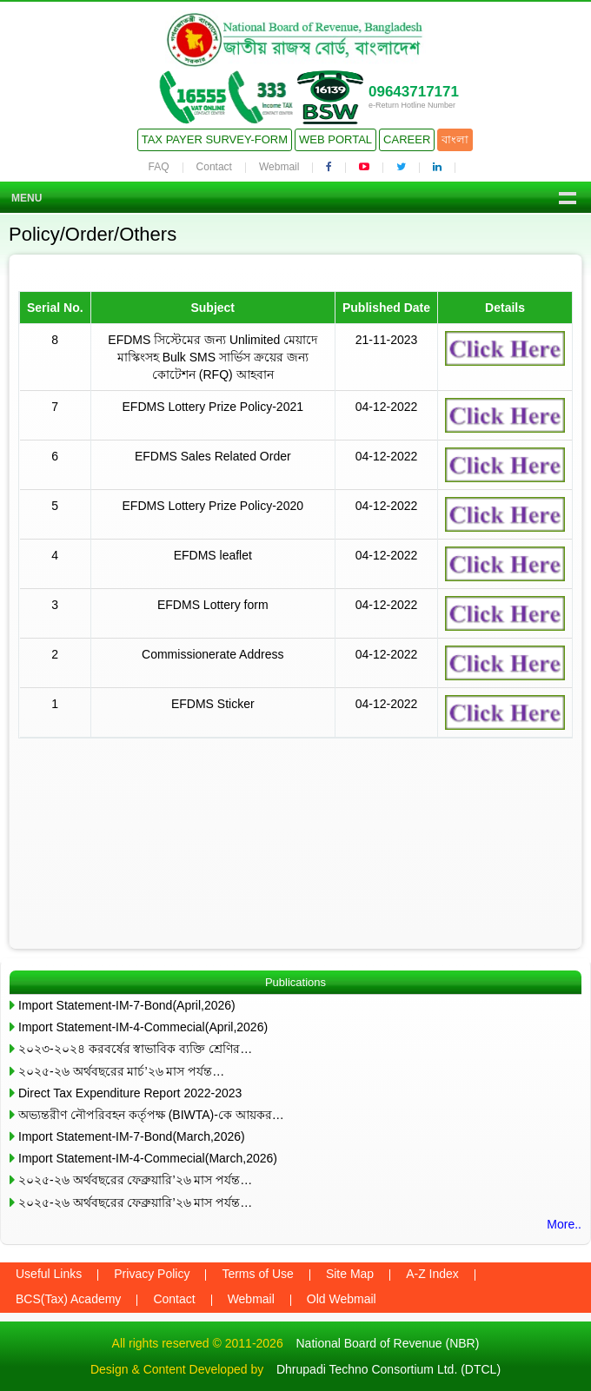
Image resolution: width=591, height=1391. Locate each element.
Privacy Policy (151, 1274)
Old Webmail (341, 1299)
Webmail (279, 167)
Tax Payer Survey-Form (215, 139)
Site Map (350, 1274)
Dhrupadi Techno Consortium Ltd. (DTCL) (388, 1369)
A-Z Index (432, 1274)
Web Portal (335, 139)
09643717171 (414, 91)
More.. (564, 1224)
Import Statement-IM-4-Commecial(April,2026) (143, 1027)
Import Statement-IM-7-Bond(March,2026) (131, 1136)
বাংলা (455, 139)
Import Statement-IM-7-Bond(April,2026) (127, 1005)
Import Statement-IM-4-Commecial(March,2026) (147, 1158)
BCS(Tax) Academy (68, 1299)
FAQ (159, 167)
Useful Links (49, 1274)
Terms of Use (257, 1274)
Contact (214, 167)
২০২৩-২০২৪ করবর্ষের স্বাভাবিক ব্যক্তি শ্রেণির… (135, 1049)
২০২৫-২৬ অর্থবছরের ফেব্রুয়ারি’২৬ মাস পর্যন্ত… (135, 1180)
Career (406, 139)
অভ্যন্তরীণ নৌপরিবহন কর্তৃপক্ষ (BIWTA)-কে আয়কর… (151, 1115)
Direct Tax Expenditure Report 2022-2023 (130, 1093)
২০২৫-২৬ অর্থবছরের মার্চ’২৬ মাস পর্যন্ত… (121, 1071)
